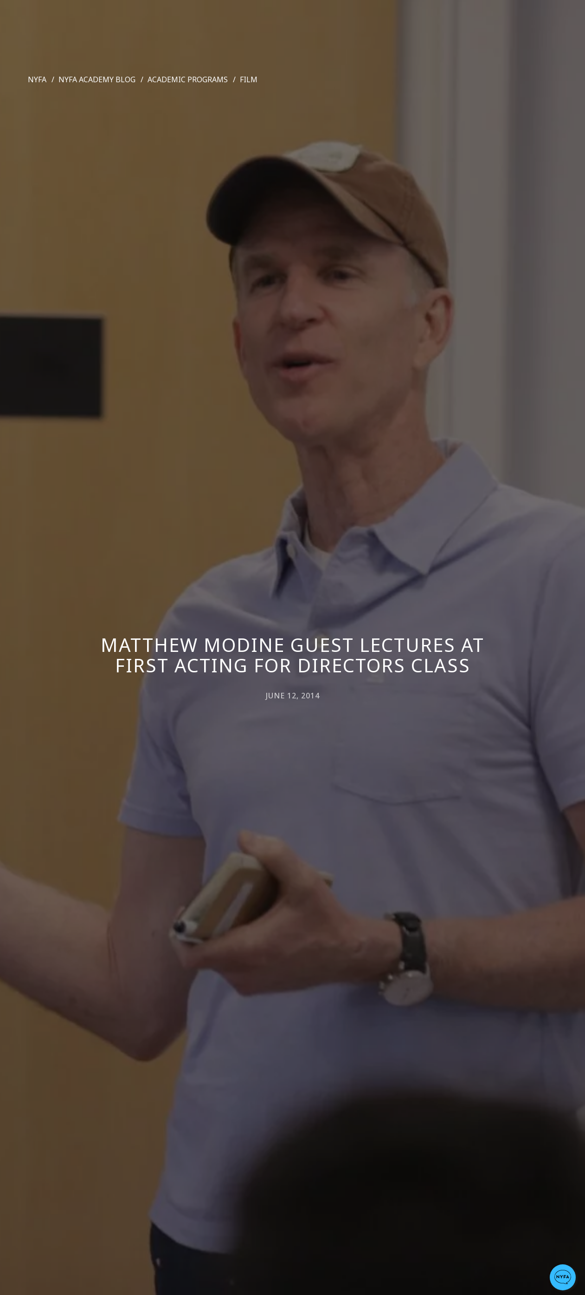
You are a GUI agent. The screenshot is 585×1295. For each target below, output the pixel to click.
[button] (563, 1277)
